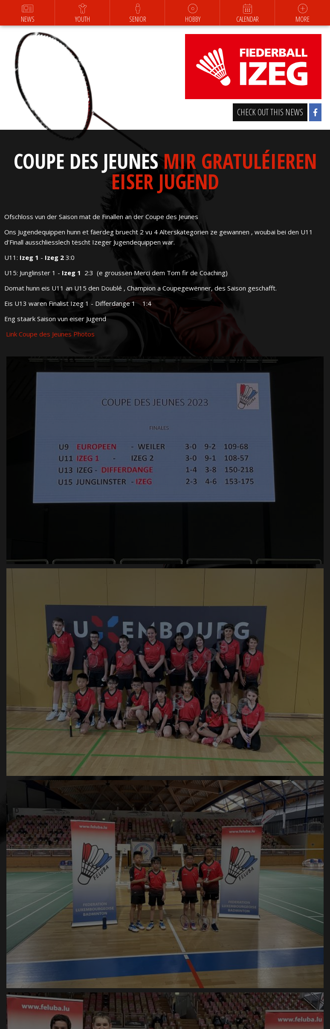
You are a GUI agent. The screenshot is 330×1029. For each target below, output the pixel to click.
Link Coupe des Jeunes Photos (49, 334)
